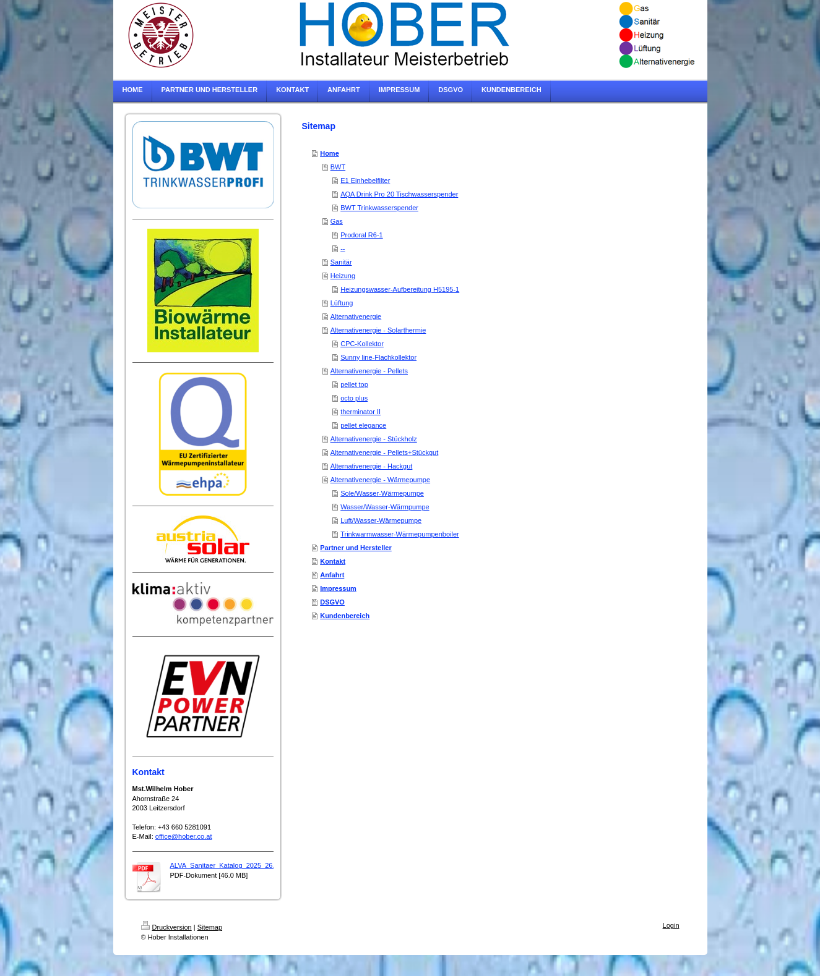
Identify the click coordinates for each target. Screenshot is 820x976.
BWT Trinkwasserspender (379, 207)
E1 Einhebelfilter (365, 180)
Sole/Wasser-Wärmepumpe (382, 493)
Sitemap (209, 927)
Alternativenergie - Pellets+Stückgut (384, 452)
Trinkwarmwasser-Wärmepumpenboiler (399, 534)
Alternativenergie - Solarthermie (378, 330)
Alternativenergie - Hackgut (371, 466)
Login (671, 925)
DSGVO (332, 602)
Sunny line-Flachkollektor (378, 357)
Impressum (338, 588)
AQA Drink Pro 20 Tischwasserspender (399, 194)
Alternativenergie (356, 316)
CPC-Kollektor (362, 343)
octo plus (354, 398)
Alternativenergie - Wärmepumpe (380, 479)
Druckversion (166, 927)
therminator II (360, 411)
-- (342, 248)
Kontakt (332, 561)
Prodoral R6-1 (361, 235)
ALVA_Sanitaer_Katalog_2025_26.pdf (227, 865)
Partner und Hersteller (356, 547)
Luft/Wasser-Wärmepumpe (380, 520)
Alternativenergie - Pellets (369, 371)
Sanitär (341, 262)
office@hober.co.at (183, 836)
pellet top (354, 384)
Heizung (342, 275)
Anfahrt (332, 575)
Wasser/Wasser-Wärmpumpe (384, 507)
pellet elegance (363, 425)
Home (329, 153)
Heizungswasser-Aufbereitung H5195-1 (399, 289)
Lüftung (341, 303)
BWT (337, 167)
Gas (336, 221)
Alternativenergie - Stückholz (373, 439)
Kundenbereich (344, 615)
